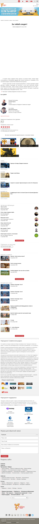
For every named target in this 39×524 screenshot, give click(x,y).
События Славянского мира (8, 477)
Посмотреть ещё (19, 240)
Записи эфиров (16, 26)
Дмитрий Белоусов (13, 109)
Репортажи (24, 469)
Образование (9, 482)
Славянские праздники (7, 471)
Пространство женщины (19, 471)
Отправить (4, 456)
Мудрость (22, 482)
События (3, 476)
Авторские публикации (27, 491)
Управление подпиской (21, 493)
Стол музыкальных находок (14, 469)
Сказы (2, 486)
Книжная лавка (15, 472)
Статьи (2, 481)
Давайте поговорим (6, 472)
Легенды (14, 488)
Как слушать (9, 493)
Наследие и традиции (25, 484)
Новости (3, 465)
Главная (3, 463)
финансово (23, 405)
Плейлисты (17, 491)
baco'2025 (3, 522)
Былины (20, 488)
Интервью (4, 469)
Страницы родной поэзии (27, 472)
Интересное (16, 484)
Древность (16, 482)
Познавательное (5, 479)
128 (26, 1)
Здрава (3, 482)
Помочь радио (6, 494)
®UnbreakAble (13, 522)
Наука (27, 482)
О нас (30, 493)
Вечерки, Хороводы (21, 479)
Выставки (13, 479)
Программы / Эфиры (6, 466)
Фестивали (18, 477)
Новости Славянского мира (16, 468)
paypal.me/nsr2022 (28, 423)
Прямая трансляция (7, 491)
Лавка (3, 493)
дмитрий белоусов (5, 116)
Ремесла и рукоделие (7, 484)
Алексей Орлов (12, 101)
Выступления (25, 477)
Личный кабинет (15, 494)
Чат (34, 5)
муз (31, 1)
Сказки (9, 488)
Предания (4, 488)
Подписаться (7, 249)
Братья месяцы (27, 468)
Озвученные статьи (31, 471)
